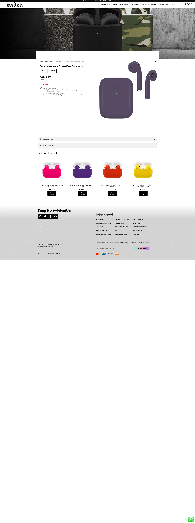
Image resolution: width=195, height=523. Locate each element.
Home (41, 62)
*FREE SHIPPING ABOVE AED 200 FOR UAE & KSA (97, 1)
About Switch (138, 219)
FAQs (116, 230)
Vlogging (99, 227)
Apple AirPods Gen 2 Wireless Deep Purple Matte (61, 66)
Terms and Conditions (122, 219)
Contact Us (137, 234)
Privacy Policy (119, 223)
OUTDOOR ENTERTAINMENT (121, 4)
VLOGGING (136, 4)
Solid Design (49, 62)
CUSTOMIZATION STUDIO (166, 4)
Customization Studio (103, 234)
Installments (137, 230)
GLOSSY (52, 71)
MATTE (44, 71)
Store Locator (138, 223)
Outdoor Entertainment (104, 223)
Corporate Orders (139, 227)
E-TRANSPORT (105, 4)
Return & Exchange (121, 227)
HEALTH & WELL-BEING (149, 4)
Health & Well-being (102, 230)
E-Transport (100, 219)
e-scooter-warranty (122, 234)
